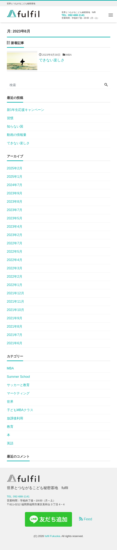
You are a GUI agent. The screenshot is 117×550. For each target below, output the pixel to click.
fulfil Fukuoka (52, 536)
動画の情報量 (16, 134)
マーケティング (18, 393)
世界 (10, 401)
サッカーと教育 (18, 385)
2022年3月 (15, 268)
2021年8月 (15, 326)
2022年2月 (15, 276)
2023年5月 (15, 218)
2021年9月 (15, 318)
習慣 (10, 118)
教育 (10, 426)
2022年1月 (15, 285)
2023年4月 (15, 226)
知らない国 (15, 126)
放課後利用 (15, 418)
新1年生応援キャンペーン (25, 110)
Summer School (18, 376)
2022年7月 (15, 243)
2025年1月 (15, 176)
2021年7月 (15, 335)
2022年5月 (15, 251)
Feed (85, 519)
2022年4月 (15, 260)
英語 (10, 443)
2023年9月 (15, 193)
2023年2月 (15, 235)
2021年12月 (15, 293)
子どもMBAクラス (20, 410)
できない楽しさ (18, 143)
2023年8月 (15, 201)
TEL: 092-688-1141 (73, 15)
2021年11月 (15, 301)
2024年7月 (15, 185)
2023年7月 (15, 210)
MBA (10, 368)
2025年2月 (15, 168)
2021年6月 (15, 343)
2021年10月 (15, 310)
